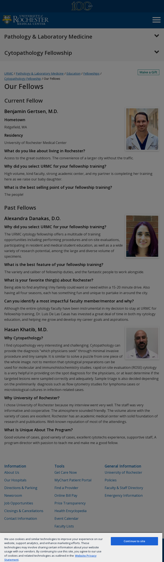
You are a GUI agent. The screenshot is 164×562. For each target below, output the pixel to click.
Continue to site (134, 541)
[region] (81, 547)
